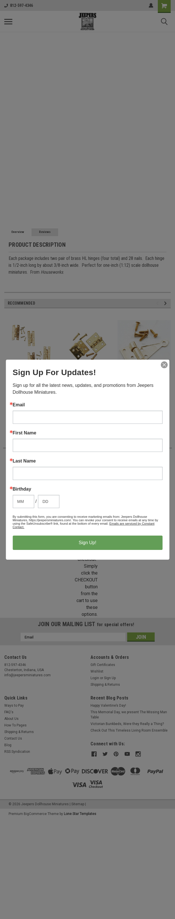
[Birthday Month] (23, 501)
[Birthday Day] (48, 501)
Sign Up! (87, 542)
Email (19, 405)
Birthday (22, 489)
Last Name (24, 461)
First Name (24, 433)
